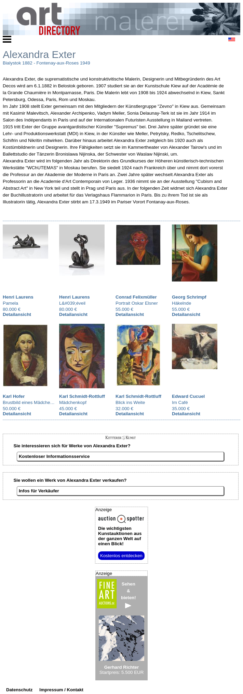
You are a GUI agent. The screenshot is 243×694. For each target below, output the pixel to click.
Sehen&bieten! (128, 594)
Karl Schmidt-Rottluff (82, 396)
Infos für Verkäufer (39, 490)
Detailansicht (17, 314)
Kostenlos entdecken (121, 555)
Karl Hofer (14, 396)
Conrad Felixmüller (136, 297)
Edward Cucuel (188, 396)
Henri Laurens (18, 297)
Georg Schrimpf (189, 297)
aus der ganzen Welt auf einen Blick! (119, 536)
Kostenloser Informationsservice (54, 456)
